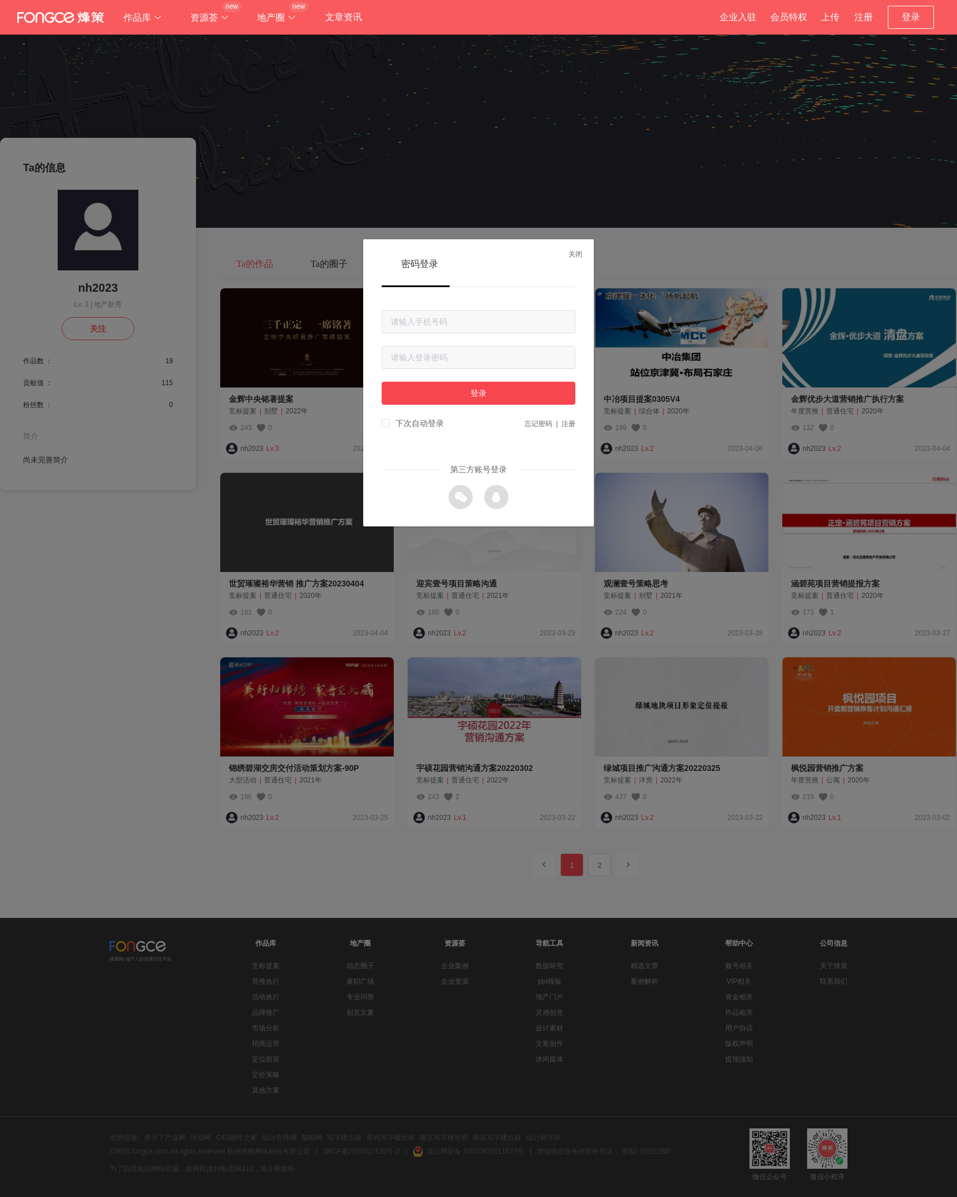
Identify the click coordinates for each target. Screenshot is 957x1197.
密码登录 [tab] (419, 264)
